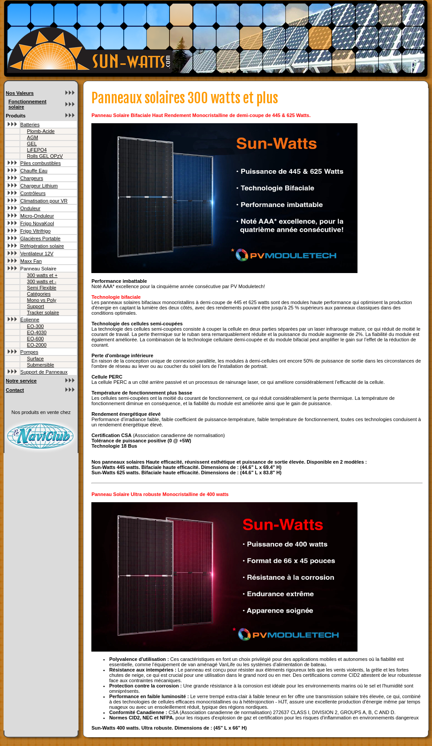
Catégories (39, 294)
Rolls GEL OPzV (45, 156)
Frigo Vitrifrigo (35, 231)
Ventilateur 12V (37, 253)
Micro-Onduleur (37, 216)
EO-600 (35, 338)
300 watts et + (42, 275)
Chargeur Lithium (39, 185)
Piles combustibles (40, 163)
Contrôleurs (33, 193)
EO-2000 (37, 345)
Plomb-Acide (41, 131)
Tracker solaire (43, 312)
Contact (15, 390)
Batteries (29, 124)
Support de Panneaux (43, 372)
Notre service (21, 380)
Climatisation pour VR (43, 200)
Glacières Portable (40, 238)
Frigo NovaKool (37, 223)
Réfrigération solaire (42, 246)
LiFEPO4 (37, 149)
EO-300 (35, 326)
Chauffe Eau (33, 170)
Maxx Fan (31, 261)
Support (35, 306)
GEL (32, 143)
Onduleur (30, 208)
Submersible (40, 364)
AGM (32, 137)
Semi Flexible (41, 287)
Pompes (29, 352)
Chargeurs (31, 178)
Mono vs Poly (41, 300)
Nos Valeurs (20, 93)
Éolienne (29, 319)
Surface (35, 358)
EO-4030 (37, 332)
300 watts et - (41, 281)
